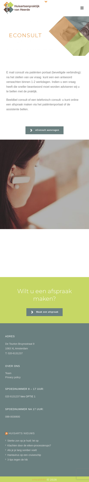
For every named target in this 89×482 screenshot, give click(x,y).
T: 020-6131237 (14, 353)
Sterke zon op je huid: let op (22, 440)
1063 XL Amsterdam (16, 348)
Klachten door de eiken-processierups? (28, 445)
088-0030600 (12, 416)
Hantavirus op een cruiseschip (23, 455)
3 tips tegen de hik (16, 459)
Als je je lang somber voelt (21, 450)
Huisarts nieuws (22, 433)
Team (8, 373)
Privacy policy (13, 377)
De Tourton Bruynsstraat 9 (19, 343)
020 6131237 (13, 396)
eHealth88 (39, 479)
